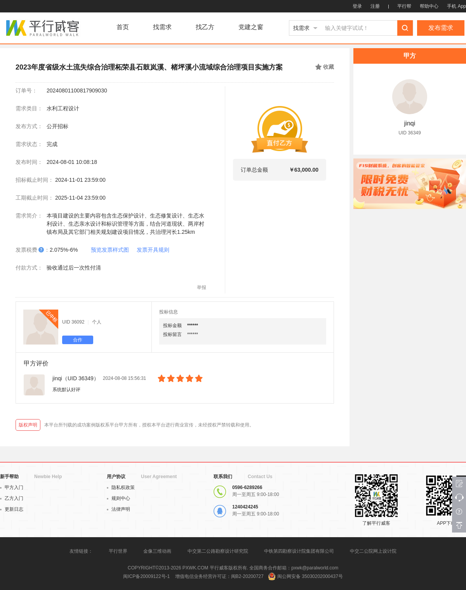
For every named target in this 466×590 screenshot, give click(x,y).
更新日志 (11, 509)
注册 (375, 6)
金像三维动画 (157, 551)
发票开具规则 (153, 250)
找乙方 (205, 27)
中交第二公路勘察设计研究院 (218, 551)
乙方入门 (11, 498)
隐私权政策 (121, 487)
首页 (122, 27)
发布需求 (440, 27)
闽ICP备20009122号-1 (146, 576)
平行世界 (118, 551)
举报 (201, 287)
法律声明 (118, 509)
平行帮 (404, 6)
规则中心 (118, 498)
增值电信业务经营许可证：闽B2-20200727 (219, 576)
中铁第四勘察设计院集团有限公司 (299, 551)
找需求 (162, 27)
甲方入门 (11, 487)
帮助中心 (429, 6)
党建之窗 (250, 27)
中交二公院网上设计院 (373, 551)
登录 (357, 6)
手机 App (456, 6)
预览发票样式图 (110, 250)
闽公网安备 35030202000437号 (310, 576)
